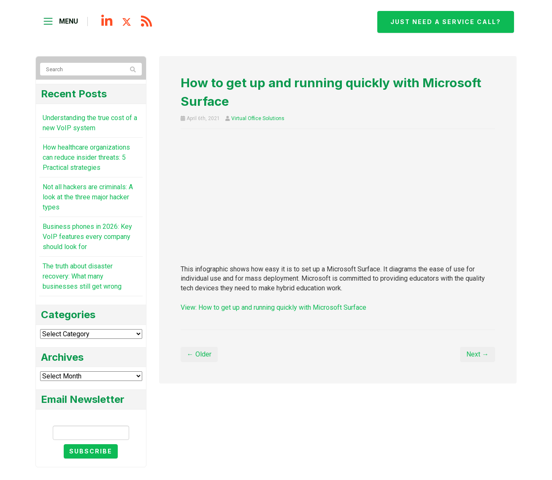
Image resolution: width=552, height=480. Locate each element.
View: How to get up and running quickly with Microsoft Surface (273, 307)
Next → (477, 354)
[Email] (91, 433)
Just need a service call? (445, 21)
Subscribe (90, 451)
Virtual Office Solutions (257, 118)
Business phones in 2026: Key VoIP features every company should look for (87, 237)
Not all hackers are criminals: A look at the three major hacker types (88, 197)
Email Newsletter (90, 418)
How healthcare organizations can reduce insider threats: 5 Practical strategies (86, 157)
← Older (199, 354)
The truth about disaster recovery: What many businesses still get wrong (82, 276)
